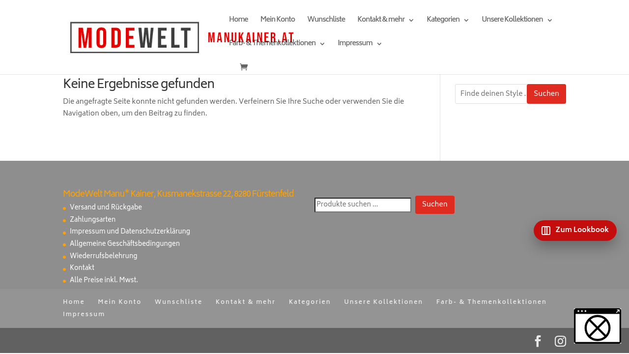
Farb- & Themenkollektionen (272, 45)
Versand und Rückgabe (106, 208)
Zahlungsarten (92, 220)
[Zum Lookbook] (575, 230)
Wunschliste (326, 21)
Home (238, 21)
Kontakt (82, 268)
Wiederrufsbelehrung (103, 257)
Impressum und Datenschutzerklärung (130, 232)
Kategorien (443, 21)
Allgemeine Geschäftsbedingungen (125, 244)
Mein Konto (277, 21)
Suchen (546, 94)
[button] (597, 326)
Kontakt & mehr (380, 21)
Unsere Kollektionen (512, 21)
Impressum (355, 45)
